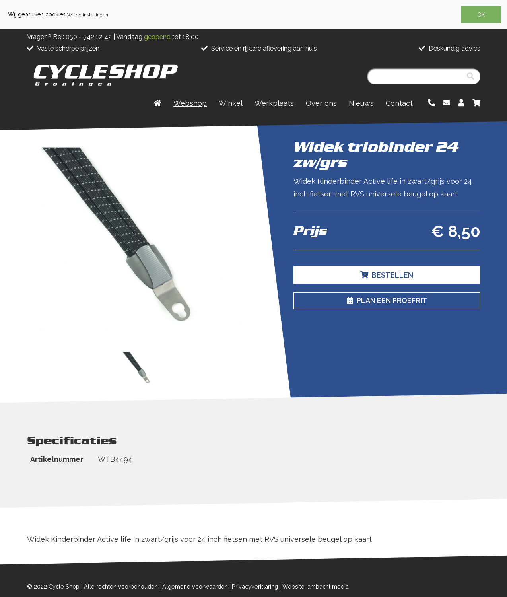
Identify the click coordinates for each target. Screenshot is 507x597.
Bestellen (386, 275)
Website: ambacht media (315, 586)
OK (481, 15)
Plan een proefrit (387, 300)
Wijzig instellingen (87, 15)
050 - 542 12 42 (89, 37)
